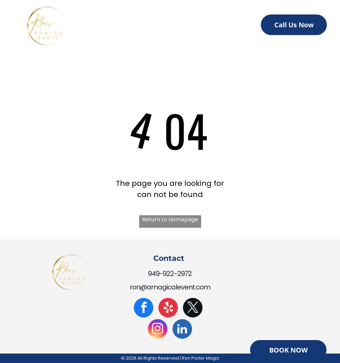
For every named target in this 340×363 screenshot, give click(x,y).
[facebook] (143, 308)
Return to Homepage (170, 219)
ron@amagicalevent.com (170, 287)
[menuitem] (120, 26)
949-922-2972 (170, 273)
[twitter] (193, 308)
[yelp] (168, 308)
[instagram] (157, 329)
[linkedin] (182, 329)
